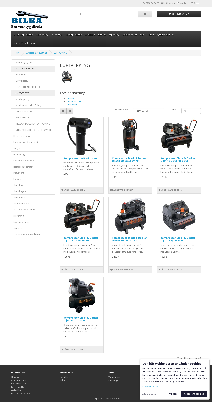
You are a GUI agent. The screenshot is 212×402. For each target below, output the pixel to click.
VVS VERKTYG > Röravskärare (26, 234)
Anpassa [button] (173, 393)
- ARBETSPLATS (21, 74)
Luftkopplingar (73, 98)
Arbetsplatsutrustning (95, 34)
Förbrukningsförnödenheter (161, 34)
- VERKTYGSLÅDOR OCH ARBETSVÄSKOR (32, 130)
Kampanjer (113, 380)
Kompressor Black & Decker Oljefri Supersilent (177, 239)
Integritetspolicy (150, 386)
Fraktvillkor (16, 390)
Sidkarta (64, 380)
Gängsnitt (17, 148)
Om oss (15, 377)
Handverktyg (42, 34)
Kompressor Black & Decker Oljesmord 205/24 (80, 319)
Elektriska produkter (23, 34)
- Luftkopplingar (22, 99)
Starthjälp (17, 228)
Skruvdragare (19, 185)
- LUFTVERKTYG (21, 93)
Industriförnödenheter (24, 43)
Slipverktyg (114, 34)
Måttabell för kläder (20, 393)
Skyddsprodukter (74, 34)
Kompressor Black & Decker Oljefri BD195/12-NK (129, 239)
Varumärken (114, 377)
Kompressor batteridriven (80, 158)
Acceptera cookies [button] (194, 393)
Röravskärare (19, 179)
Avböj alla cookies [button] (149, 394)
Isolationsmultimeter (23, 166)
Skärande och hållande (133, 34)
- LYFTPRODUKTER (22, 111)
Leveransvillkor (18, 387)
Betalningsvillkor (19, 383)
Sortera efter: (121, 109)
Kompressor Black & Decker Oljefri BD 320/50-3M (80, 239)
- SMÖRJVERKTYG (21, 117)
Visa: (174, 109)
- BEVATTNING (20, 80)
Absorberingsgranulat (23, 62)
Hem (17, 52)
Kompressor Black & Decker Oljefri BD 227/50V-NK (129, 159)
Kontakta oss (66, 377)
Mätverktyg (57, 34)
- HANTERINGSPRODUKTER (26, 87)
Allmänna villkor (18, 380)
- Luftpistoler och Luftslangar (28, 105)
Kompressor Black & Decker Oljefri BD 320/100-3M (177, 159)
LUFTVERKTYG (60, 52)
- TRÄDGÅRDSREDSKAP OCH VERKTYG (31, 123)
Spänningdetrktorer (22, 222)
